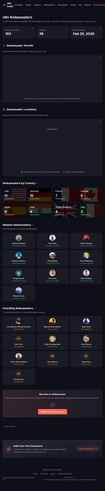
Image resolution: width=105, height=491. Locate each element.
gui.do (53, 474)
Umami (65, 479)
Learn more (90, 21)
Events (73, 5)
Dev (80, 5)
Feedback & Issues (65, 474)
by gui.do (12, 5)
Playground (99, 5)
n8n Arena (44, 474)
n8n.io (35, 474)
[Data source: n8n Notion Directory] (33, 28)
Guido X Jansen (56, 470)
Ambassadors (49, 5)
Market (88, 5)
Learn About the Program (52, 412)
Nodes (28, 5)
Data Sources (69, 477)
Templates (18, 5)
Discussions (63, 5)
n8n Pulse (6, 5)
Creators (37, 5)
